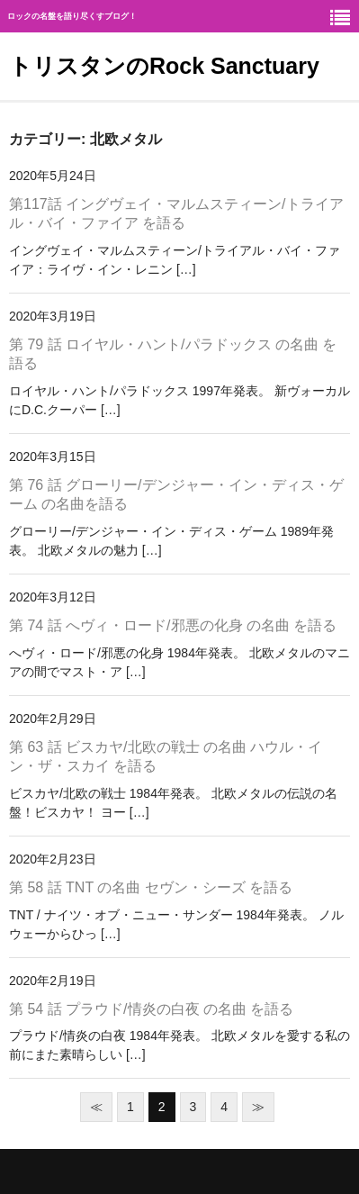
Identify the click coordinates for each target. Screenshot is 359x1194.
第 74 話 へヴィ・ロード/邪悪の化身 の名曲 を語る (173, 625)
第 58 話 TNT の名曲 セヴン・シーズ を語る (150, 887)
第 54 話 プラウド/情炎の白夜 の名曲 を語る (151, 1009)
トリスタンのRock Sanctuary (164, 65)
